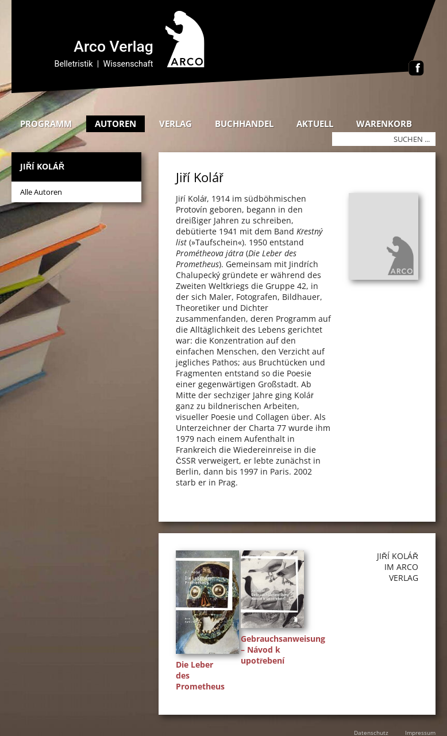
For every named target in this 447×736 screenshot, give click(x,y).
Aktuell (314, 123)
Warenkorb (384, 123)
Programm (46, 123)
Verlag (175, 123)
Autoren (115, 123)
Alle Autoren (41, 192)
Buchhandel (244, 123)
